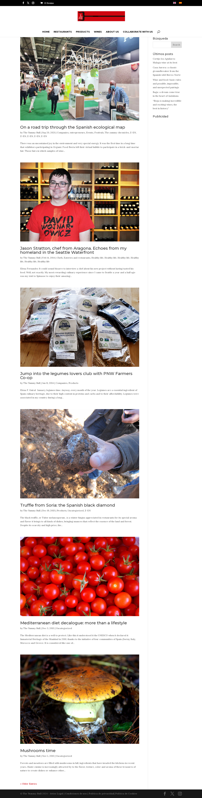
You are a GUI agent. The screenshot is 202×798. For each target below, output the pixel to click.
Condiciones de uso (76, 793)
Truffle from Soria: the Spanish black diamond (67, 505)
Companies (63, 132)
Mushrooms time (38, 750)
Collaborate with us (138, 31)
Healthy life (97, 257)
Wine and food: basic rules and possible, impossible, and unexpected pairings (167, 83)
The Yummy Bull (31, 132)
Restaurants (63, 31)
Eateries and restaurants (77, 257)
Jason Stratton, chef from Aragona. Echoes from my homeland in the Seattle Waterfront (73, 250)
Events (89, 132)
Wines (98, 31)
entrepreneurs (77, 132)
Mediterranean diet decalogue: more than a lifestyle (73, 622)
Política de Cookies (126, 793)
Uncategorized (76, 510)
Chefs (60, 257)
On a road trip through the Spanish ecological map (72, 127)
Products (83, 31)
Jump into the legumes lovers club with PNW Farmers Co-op (76, 375)
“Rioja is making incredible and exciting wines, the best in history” (167, 104)
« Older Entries (28, 783)
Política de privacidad (101, 793)
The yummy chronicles (117, 132)
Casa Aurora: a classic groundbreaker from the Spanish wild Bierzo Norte (167, 71)
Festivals (99, 132)
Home (46, 31)
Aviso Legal (56, 793)
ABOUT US (112, 31)
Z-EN (133, 132)
